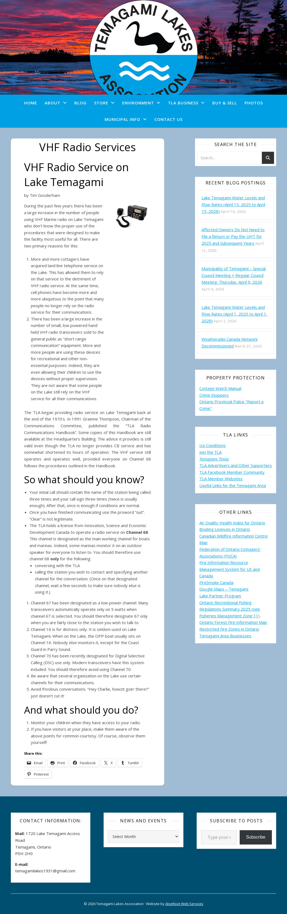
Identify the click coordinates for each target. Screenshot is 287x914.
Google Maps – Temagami (223, 589)
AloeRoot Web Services (184, 903)
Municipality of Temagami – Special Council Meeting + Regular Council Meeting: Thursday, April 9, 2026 (234, 275)
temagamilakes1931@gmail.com (45, 870)
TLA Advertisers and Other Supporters (235, 465)
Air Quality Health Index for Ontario (232, 522)
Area (261, 485)
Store (101, 102)
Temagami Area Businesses (225, 635)
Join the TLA (210, 452)
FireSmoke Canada (216, 582)
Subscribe (255, 837)
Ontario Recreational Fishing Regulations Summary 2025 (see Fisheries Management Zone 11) (229, 609)
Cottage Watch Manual (220, 388)
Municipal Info (122, 119)
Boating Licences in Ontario (224, 529)
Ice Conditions (212, 445)
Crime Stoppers (214, 395)
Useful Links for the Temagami (228, 485)
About (52, 102)
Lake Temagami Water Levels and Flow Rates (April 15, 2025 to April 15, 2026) (233, 204)
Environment (138, 102)
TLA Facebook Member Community (232, 472)
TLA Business (183, 102)
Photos (254, 102)
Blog (80, 102)
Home (30, 102)
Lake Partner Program (220, 595)
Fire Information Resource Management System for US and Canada (229, 569)
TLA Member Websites (221, 478)
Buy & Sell (224, 102)
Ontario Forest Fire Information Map (233, 622)
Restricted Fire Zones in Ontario (229, 629)
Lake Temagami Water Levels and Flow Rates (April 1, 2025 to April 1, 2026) (234, 313)
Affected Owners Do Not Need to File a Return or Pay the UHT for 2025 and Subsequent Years (233, 236)
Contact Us (168, 119)
